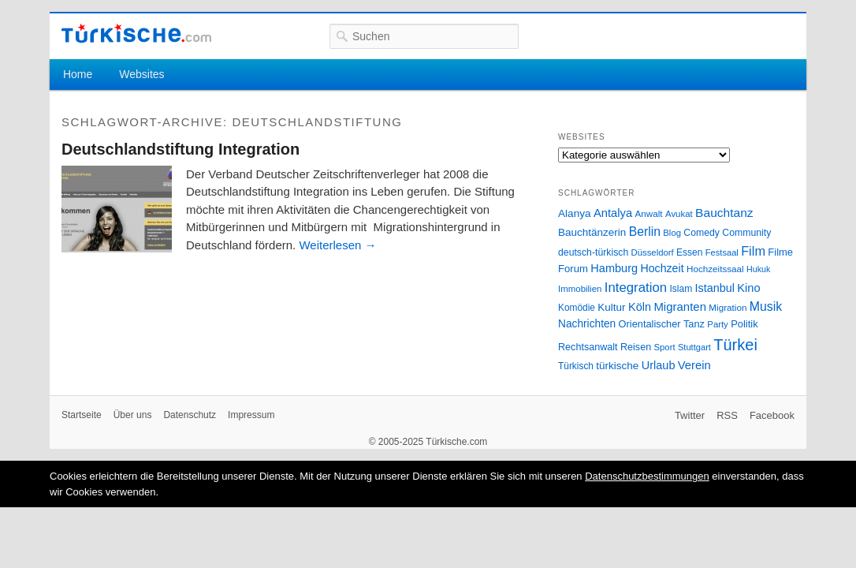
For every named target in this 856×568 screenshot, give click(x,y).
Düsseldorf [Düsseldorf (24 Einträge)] (652, 252)
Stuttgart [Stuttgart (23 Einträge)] (694, 347)
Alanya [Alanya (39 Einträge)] (574, 213)
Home (77, 74)
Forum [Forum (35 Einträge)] (573, 269)
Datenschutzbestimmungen (647, 476)
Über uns (133, 414)
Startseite (81, 414)
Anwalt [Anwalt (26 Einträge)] (649, 213)
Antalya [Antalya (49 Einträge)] (613, 213)
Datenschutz (189, 414)
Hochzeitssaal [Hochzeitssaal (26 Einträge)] (715, 268)
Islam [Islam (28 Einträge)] (680, 288)
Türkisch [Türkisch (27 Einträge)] (576, 366)
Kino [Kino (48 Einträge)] (748, 288)
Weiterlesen (337, 245)
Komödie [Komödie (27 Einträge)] (576, 307)
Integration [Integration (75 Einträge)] (636, 287)
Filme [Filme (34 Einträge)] (780, 252)
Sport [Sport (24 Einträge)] (664, 347)
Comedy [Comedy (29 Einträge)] (701, 232)
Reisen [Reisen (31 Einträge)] (635, 347)
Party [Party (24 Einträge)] (717, 324)
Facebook (772, 415)
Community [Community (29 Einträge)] (746, 232)
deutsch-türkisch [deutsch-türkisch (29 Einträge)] (593, 252)
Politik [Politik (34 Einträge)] (744, 324)
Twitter (690, 415)
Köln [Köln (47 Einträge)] (639, 307)
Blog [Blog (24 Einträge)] (672, 232)
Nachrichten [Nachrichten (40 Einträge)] (587, 324)
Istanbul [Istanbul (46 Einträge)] (715, 288)
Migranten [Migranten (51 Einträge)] (679, 306)
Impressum (251, 414)
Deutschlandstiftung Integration (180, 149)
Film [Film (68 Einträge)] (753, 251)
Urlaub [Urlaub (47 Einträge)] (658, 365)
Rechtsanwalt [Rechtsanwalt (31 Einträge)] (588, 347)
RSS (727, 415)
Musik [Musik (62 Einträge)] (766, 306)
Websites (141, 74)
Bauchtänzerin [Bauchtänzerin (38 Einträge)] (592, 232)
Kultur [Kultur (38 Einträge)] (611, 307)
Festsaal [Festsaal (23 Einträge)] (722, 252)
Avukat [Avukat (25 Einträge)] (679, 214)
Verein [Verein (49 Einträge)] (694, 365)
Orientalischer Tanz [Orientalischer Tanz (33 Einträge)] (662, 324)
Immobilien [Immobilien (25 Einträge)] (579, 288)
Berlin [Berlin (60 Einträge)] (645, 231)
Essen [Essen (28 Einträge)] (689, 252)
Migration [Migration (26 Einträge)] (727, 307)
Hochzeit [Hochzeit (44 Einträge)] (661, 268)
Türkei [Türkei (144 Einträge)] (735, 344)
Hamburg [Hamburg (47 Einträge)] (614, 268)
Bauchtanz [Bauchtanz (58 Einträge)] (724, 212)
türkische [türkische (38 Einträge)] (617, 366)
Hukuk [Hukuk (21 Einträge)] (758, 269)
